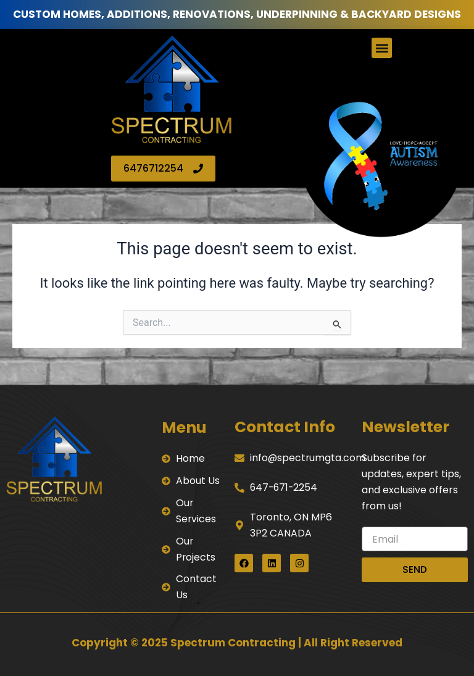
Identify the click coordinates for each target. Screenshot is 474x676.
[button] (382, 48)
